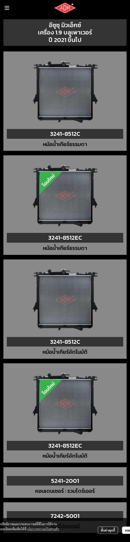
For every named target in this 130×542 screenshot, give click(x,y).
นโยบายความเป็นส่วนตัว (43, 529)
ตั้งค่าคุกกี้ (108, 530)
